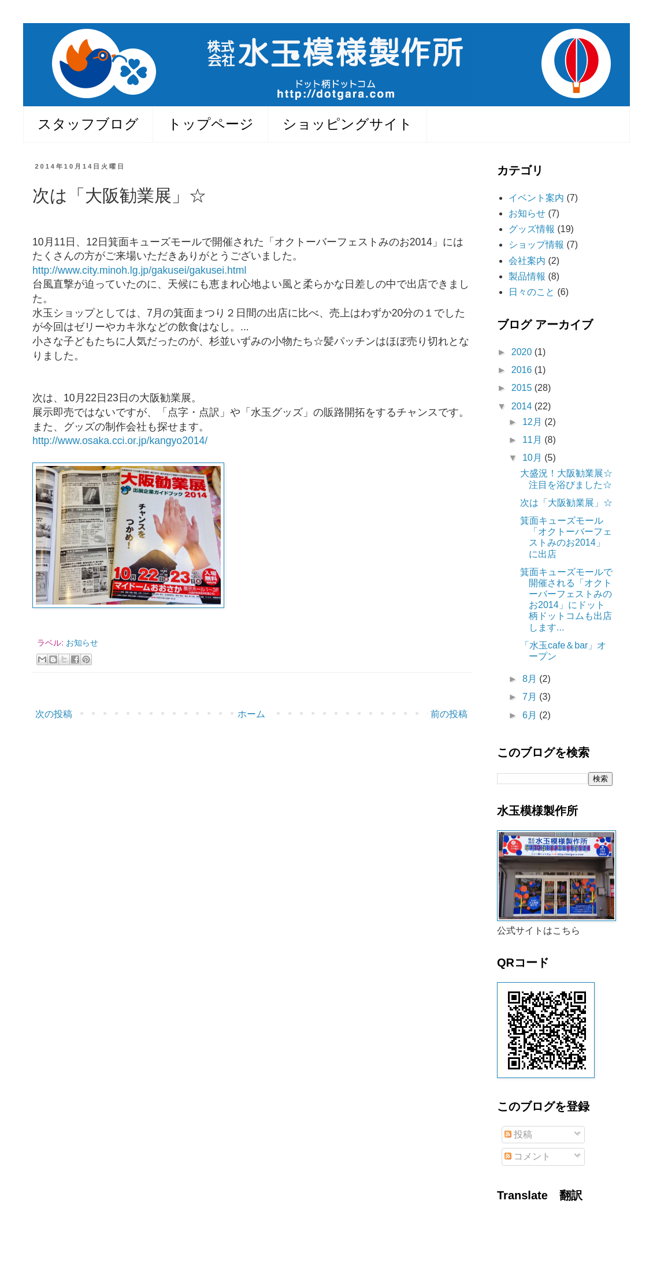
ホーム (251, 714)
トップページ (211, 124)
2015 (523, 388)
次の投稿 (53, 714)
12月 (533, 422)
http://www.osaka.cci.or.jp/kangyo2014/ (119, 440)
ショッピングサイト (348, 124)
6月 (530, 715)
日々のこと (532, 292)
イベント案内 (536, 198)
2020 (523, 352)
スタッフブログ (88, 124)
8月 (530, 679)
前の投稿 (449, 714)
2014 (523, 406)
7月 (530, 697)
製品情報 (527, 276)
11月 (533, 440)
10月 (533, 458)
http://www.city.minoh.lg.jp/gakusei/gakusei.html (139, 270)
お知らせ (82, 642)
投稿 (518, 1134)
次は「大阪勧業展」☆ (566, 503)
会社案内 (527, 261)
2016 (523, 370)
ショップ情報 (536, 244)
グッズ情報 (532, 229)
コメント (527, 1156)
